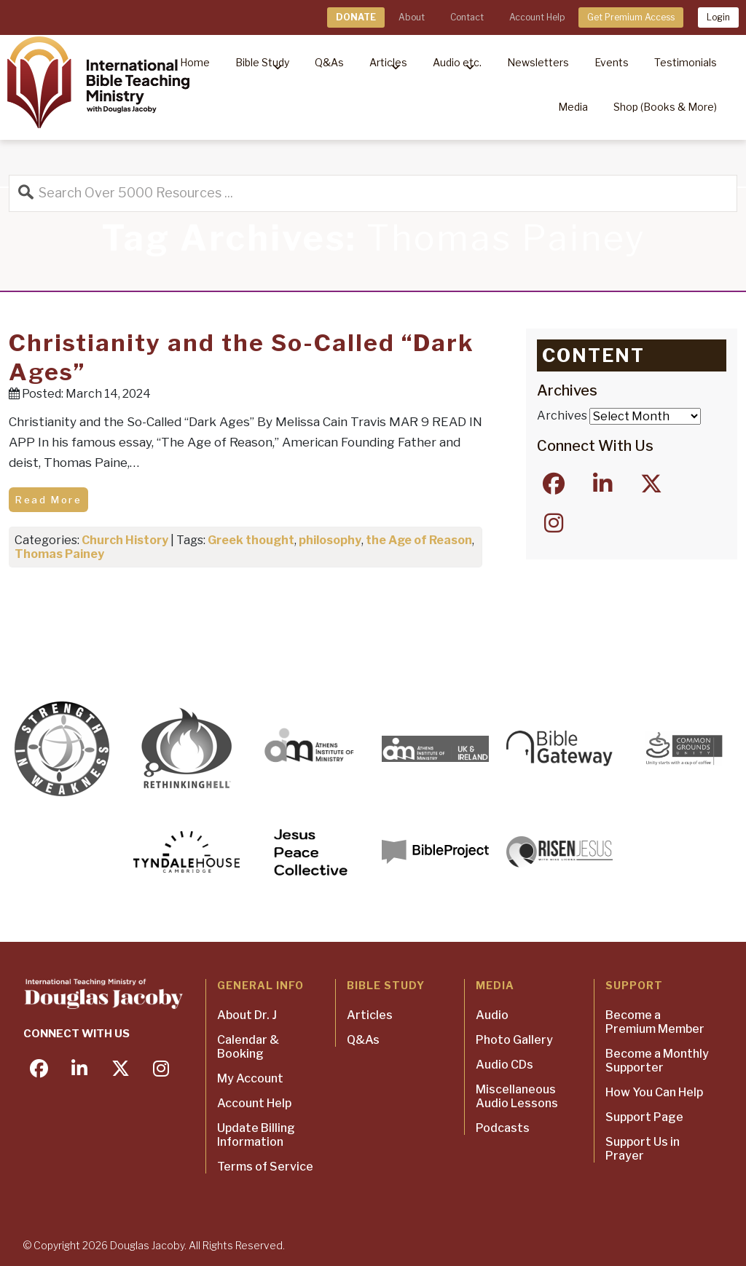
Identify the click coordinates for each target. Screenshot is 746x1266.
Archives (562, 415)
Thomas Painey (59, 554)
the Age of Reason (419, 540)
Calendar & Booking (248, 1047)
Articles (370, 1015)
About (411, 17)
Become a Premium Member (654, 1022)
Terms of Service (265, 1166)
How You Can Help (654, 1092)
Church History (125, 540)
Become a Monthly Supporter (657, 1060)
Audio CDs (504, 1065)
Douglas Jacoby (147, 1245)
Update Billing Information (256, 1135)
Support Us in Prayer (642, 1149)
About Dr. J (247, 1015)
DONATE (356, 17)
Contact (467, 17)
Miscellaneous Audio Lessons (517, 1096)
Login (718, 17)
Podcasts (503, 1128)
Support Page (644, 1117)
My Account (250, 1078)
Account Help (537, 17)
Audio (492, 1015)
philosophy (330, 540)
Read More (48, 500)
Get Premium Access (631, 17)
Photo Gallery (514, 1040)
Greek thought (251, 540)
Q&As (363, 1040)
